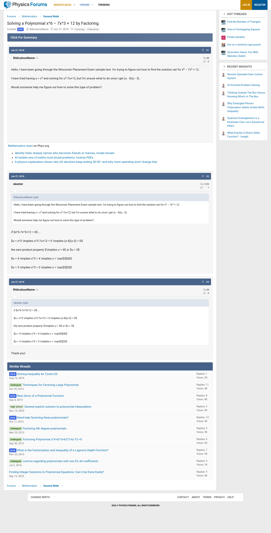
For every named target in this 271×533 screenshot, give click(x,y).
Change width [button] (43, 511)
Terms (203, 511)
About (192, 511)
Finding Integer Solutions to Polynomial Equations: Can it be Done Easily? (84, 486)
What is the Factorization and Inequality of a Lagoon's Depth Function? (90, 464)
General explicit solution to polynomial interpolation (85, 420)
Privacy (216, 511)
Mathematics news (47, 151)
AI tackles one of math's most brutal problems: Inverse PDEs (81, 163)
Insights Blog (90, 4)
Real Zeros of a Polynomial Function (68, 409)
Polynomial (120, 30)
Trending (131, 4)
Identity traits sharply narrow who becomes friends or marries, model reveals (92, 158)
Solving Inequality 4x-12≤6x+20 (65, 388)
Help (227, 511)
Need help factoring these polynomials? (70, 431)
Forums (112, 4)
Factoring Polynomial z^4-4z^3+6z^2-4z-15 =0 (79, 453)
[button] (101, 5)
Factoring (107, 30)
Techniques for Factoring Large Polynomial (78, 399)
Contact (179, 511)
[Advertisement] (110, 120)
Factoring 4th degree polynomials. (72, 442)
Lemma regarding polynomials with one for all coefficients (88, 475)
